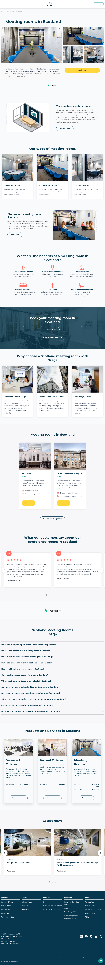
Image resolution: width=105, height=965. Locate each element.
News (45, 901)
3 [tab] (49, 594)
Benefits (67, 907)
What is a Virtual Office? (51, 909)
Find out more (18, 797)
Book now (82, 70)
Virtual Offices (6, 905)
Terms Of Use (32, 956)
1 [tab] (43, 594)
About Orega (27, 901)
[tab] (52, 644)
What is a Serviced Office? (52, 905)
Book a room (64, 128)
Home (2, 11)
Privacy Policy (90, 912)
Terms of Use (90, 901)
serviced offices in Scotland (15, 772)
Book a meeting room (52, 337)
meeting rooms (89, 770)
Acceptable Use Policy (93, 909)
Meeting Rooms (11, 11)
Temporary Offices (7, 916)
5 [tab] (55, 594)
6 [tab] (58, 594)
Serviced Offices (7, 901)
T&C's (102, 956)
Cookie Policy (90, 905)
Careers (25, 905)
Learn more (42, 502)
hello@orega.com (12, 943)
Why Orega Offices (71, 911)
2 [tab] (46, 594)
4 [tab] (52, 594)
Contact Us (26, 909)
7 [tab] (61, 594)
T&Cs (87, 916)
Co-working (5, 912)
